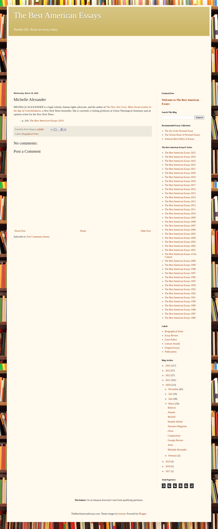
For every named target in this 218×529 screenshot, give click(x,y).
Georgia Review (175, 440)
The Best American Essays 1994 (180, 285)
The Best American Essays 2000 (180, 261)
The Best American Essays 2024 (180, 157)
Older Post (146, 231)
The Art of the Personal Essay (179, 131)
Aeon (170, 445)
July (170, 394)
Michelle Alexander (177, 449)
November (173, 389)
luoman (122, 513)
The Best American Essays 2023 (180, 161)
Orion (170, 431)
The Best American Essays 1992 (180, 293)
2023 (168, 370)
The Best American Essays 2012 (180, 205)
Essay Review (171, 335)
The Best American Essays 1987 (180, 313)
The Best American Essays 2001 (180, 250)
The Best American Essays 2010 (180, 213)
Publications (171, 351)
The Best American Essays (57, 15)
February (172, 455)
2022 (168, 375)
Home (83, 231)
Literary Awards (172, 343)
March (171, 403)
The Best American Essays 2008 (180, 221)
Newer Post (20, 231)
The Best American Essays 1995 (180, 281)
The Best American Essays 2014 (180, 197)
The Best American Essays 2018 (180, 181)
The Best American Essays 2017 (180, 185)
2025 (168, 365)
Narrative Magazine (177, 426)
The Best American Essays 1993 (180, 289)
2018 (168, 466)
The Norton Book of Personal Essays (182, 135)
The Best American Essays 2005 (180, 234)
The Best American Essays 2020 (180, 173)
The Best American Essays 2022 (180, 165)
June (170, 399)
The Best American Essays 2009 (180, 217)
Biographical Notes (30, 134)
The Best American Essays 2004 (180, 238)
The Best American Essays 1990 (180, 301)
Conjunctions (174, 435)
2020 (168, 385)
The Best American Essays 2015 (180, 193)
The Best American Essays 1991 (180, 297)
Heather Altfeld (175, 421)
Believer (172, 408)
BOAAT (172, 417)
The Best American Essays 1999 (180, 265)
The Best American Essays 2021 (180, 169)
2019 (168, 461)
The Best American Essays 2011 (180, 209)
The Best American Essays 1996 (180, 277)
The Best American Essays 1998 (180, 269)
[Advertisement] (109, 61)
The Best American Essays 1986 (180, 318)
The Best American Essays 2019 (180, 177)
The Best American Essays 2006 (180, 229)
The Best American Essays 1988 (180, 309)
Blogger (142, 513)
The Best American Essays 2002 (180, 246)
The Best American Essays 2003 (180, 242)
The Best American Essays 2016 (180, 189)
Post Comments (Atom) (38, 236)
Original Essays (172, 348)
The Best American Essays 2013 (180, 201)
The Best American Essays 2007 (180, 225)
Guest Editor (171, 339)
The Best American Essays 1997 (180, 273)
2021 (168, 380)
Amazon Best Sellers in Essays (179, 139)
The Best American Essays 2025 (180, 152)
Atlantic (171, 412)
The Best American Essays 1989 (180, 305)
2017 (168, 471)
